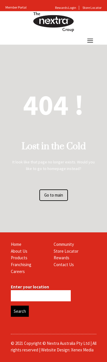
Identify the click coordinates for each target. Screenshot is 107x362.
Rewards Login (66, 7)
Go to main (53, 195)
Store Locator (92, 7)
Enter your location (30, 287)
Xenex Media (82, 350)
